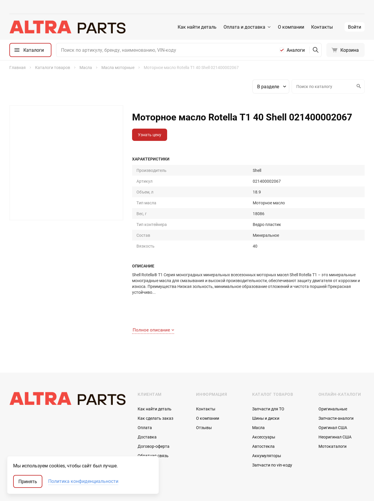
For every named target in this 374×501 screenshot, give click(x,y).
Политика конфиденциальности (83, 481)
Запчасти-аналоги (336, 390)
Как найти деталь (197, 27)
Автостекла (263, 418)
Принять (27, 481)
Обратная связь (153, 428)
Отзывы (204, 400)
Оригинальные (332, 381)
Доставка (147, 409)
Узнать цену (149, 134)
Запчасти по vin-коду (272, 437)
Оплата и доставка (244, 27)
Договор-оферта (153, 418)
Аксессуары (263, 409)
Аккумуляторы (266, 428)
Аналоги (296, 50)
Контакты (322, 27)
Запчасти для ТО (268, 381)
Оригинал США (332, 400)
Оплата (145, 400)
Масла (258, 400)
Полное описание (153, 302)
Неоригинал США (335, 409)
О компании (291, 27)
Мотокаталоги (332, 418)
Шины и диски (265, 390)
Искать (358, 86)
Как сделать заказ (155, 390)
